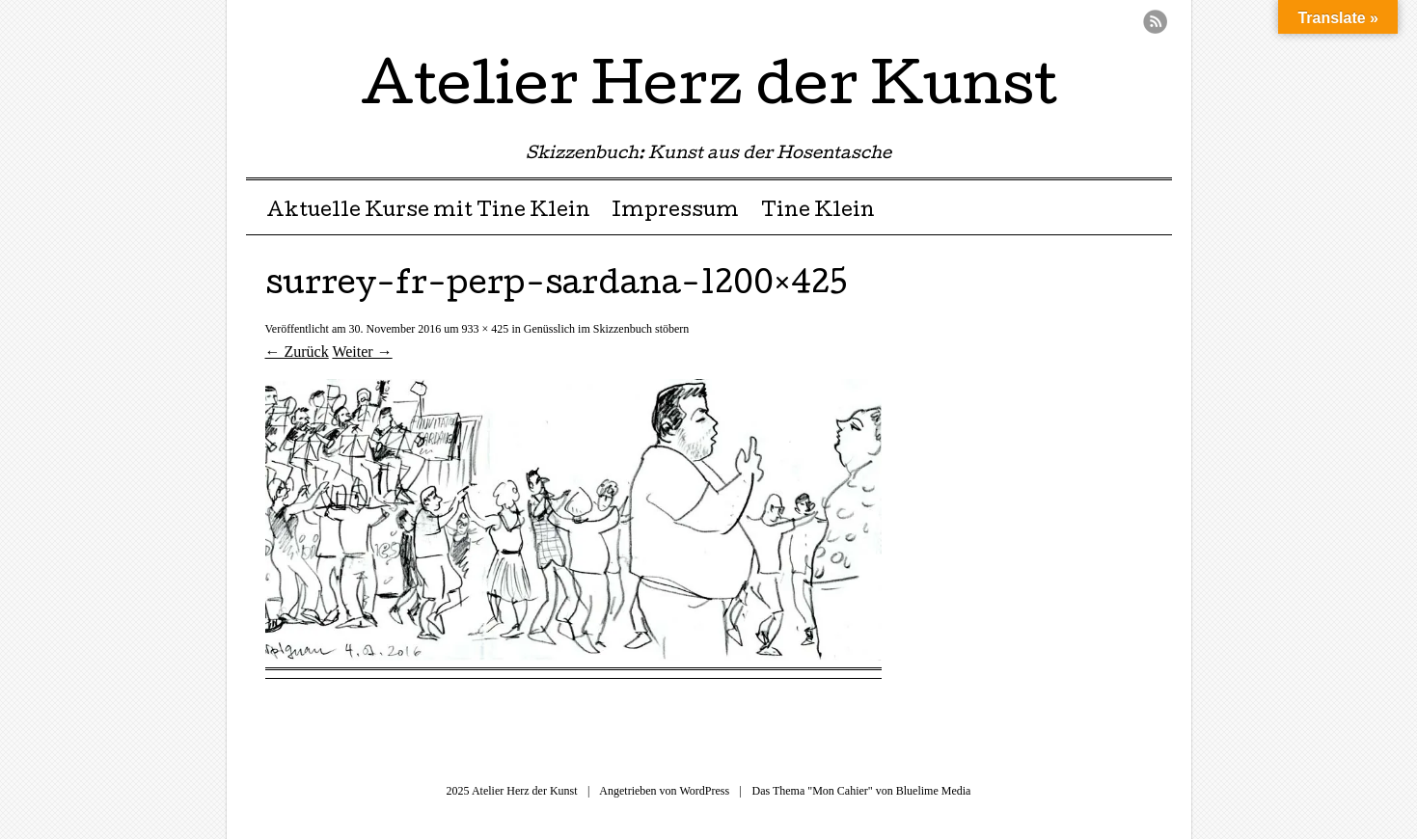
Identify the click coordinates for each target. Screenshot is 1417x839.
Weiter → (362, 351)
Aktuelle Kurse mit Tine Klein (428, 212)
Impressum (675, 212)
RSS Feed (1155, 22)
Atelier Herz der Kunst (709, 91)
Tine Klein (818, 212)
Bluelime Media (933, 791)
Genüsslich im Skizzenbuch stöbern (607, 329)
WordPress (704, 791)
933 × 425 (485, 329)
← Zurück (297, 351)
